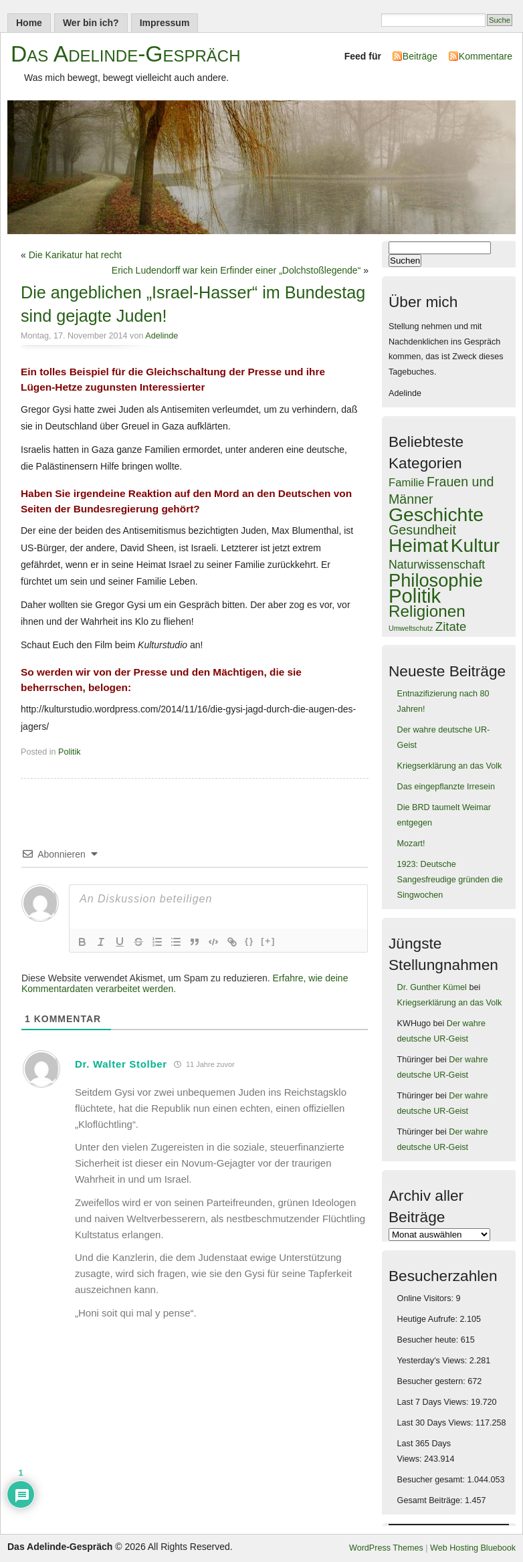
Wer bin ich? (91, 22)
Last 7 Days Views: (434, 1402)
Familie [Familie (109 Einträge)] (407, 482)
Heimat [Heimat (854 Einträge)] (418, 545)
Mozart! (411, 843)
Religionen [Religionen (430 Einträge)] (427, 611)
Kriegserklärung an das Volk (449, 766)
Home (29, 22)
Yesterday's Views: (433, 1360)
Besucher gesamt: (432, 1479)
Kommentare (485, 56)
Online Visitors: (426, 1298)
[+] (268, 941)
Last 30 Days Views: (436, 1423)
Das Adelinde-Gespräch (126, 53)
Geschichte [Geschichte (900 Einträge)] (436, 514)
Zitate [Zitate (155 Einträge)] (450, 626)
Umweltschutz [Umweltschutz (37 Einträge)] (411, 628)
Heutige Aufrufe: (428, 1319)
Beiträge (420, 56)
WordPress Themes (386, 1548)
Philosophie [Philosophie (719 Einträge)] (436, 580)
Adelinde (161, 335)
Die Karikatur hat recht (75, 255)
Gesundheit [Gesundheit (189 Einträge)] (422, 529)
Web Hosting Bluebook (473, 1548)
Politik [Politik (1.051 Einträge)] (415, 596)
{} (249, 941)
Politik (69, 752)
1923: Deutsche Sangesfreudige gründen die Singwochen (450, 880)
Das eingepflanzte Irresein (446, 786)
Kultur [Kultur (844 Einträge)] (475, 545)
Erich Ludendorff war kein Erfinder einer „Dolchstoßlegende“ (236, 270)
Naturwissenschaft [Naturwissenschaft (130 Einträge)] (437, 564)
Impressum (165, 22)
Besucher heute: (429, 1340)
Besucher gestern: (432, 1381)
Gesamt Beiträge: (431, 1500)
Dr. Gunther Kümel (432, 987)
